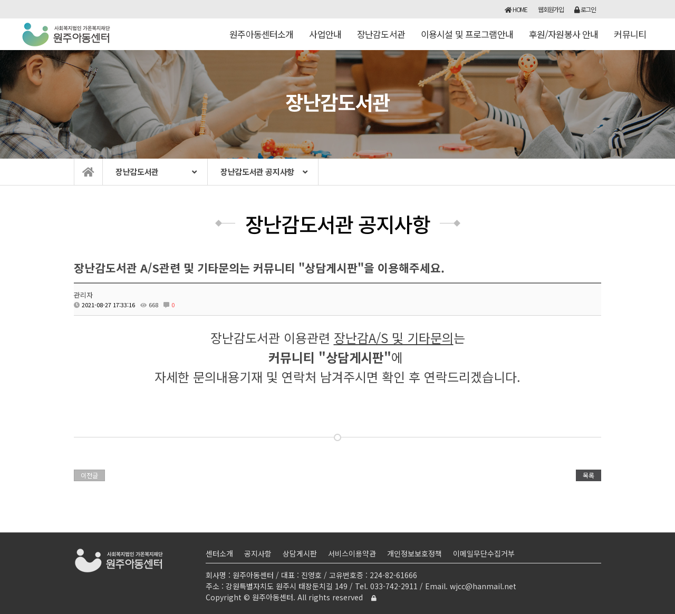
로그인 (585, 9)
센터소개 (219, 553)
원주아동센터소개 (261, 38)
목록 (588, 475)
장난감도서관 (381, 38)
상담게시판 (300, 553)
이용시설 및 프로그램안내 (467, 38)
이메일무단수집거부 (484, 553)
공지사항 (258, 553)
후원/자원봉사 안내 (564, 38)
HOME (516, 9)
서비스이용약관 (352, 553)
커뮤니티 (630, 38)
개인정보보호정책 (414, 553)
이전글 (89, 475)
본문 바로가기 (0, 0)
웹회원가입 (551, 9)
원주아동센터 (66, 34)
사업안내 (325, 38)
